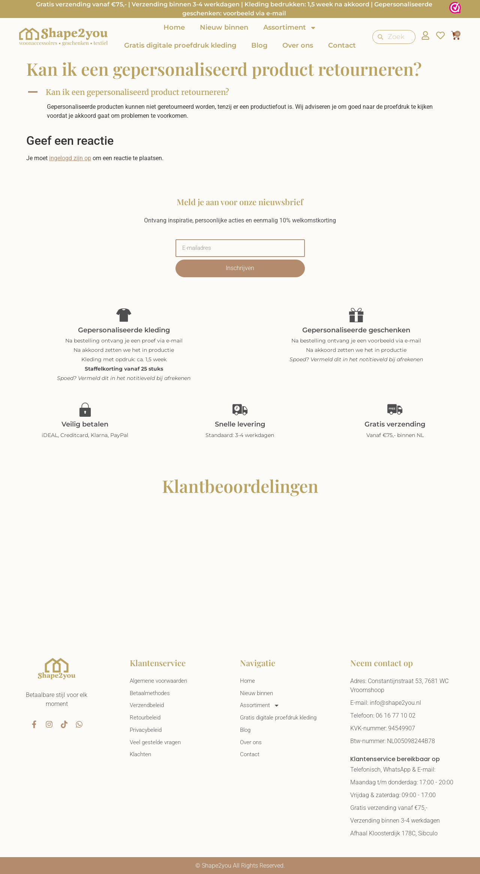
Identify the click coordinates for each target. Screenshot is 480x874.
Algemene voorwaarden (161, 681)
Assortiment (289, 28)
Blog (259, 45)
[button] (240, 92)
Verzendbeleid (148, 706)
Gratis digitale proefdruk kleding (180, 45)
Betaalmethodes (151, 693)
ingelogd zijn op (70, 158)
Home (174, 27)
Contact (342, 45)
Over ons (297, 45)
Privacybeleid (147, 732)
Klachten (141, 757)
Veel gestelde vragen (157, 744)
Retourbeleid (146, 719)
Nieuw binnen (224, 27)
